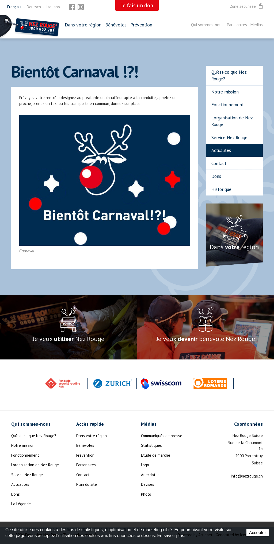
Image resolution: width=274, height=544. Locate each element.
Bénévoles (116, 25)
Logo (145, 464)
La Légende (21, 503)
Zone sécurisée (247, 6)
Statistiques (151, 445)
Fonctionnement (227, 105)
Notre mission (225, 92)
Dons (216, 176)
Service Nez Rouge (229, 137)
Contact (218, 163)
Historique (221, 189)
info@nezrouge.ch (247, 476)
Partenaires (237, 24)
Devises (147, 484)
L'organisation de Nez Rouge (232, 121)
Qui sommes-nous (207, 24)
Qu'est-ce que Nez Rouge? (229, 75)
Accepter (257, 532)
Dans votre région (83, 25)
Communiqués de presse (161, 435)
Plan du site (86, 484)
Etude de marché (155, 455)
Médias (256, 24)
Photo (146, 494)
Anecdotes (150, 474)
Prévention (141, 25)
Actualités (221, 150)
